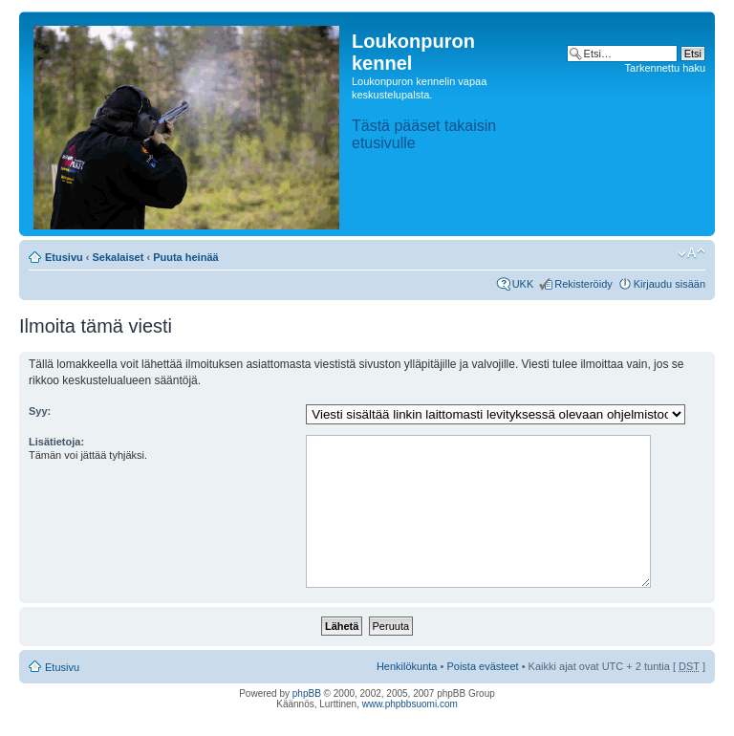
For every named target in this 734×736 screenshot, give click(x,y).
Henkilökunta (407, 666)
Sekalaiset (118, 257)
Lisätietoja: (56, 441)
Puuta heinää (185, 257)
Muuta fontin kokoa (691, 253)
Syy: (40, 411)
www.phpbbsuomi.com (410, 704)
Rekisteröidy (583, 284)
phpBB (306, 693)
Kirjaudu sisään (669, 284)
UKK (523, 284)
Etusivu (64, 257)
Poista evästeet (482, 666)
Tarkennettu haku (665, 68)
